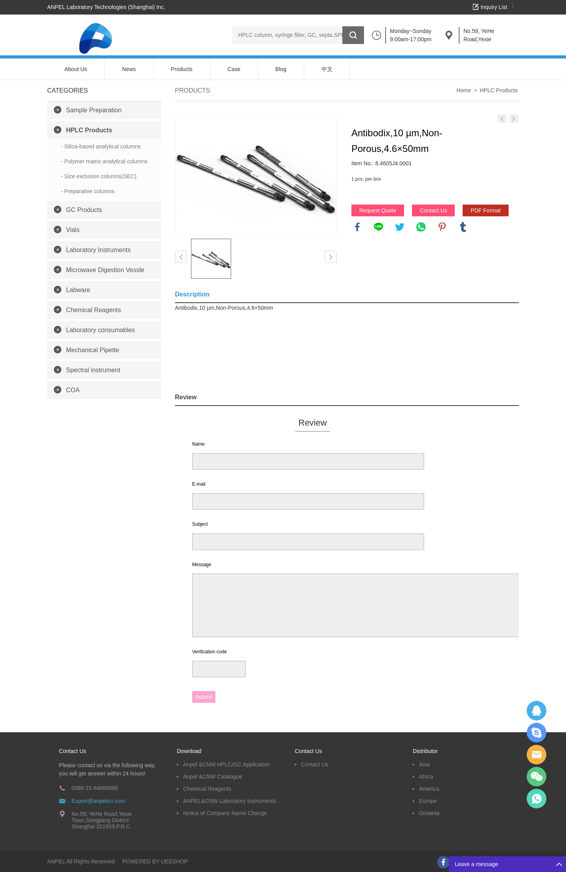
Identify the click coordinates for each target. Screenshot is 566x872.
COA (73, 390)
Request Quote (377, 210)
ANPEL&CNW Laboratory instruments (229, 801)
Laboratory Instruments (98, 250)
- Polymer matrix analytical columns (104, 161)
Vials (72, 230)
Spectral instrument (93, 370)
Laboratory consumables (100, 330)
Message (201, 564)
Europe (428, 801)
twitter (400, 227)
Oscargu (536, 732)
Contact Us (433, 210)
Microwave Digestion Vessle (105, 270)
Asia (424, 764)
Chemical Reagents (93, 310)
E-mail (199, 484)
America (429, 789)
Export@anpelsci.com (98, 801)
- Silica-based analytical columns (101, 146)
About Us (75, 69)
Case (234, 69)
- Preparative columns (87, 191)
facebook (357, 227)
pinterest (442, 227)
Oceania (429, 813)
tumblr (463, 227)
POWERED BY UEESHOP (155, 861)
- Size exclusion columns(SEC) (98, 176)
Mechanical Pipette (92, 350)
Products (182, 69)
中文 (327, 69)
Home (463, 90)
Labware (78, 290)
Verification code (209, 651)
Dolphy (536, 710)
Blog (281, 69)
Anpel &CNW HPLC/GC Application (226, 764)
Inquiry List (494, 7)
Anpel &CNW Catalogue (212, 776)
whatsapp (421, 227)
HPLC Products (89, 130)
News (129, 69)
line (378, 227)
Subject (200, 524)
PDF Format (485, 210)
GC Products (84, 210)
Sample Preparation (93, 110)
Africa (426, 776)
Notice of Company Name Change (225, 813)
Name (198, 444)
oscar (536, 798)
